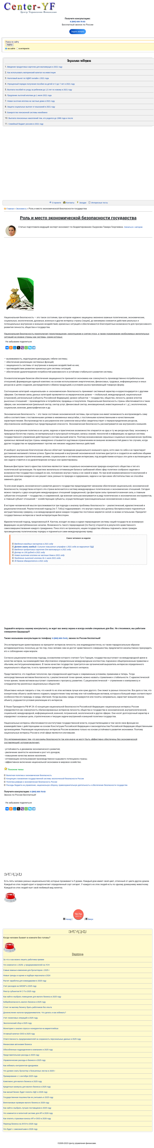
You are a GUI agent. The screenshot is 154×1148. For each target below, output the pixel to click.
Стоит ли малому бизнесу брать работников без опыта (27, 1007)
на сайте (11, 48)
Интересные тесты (99, 203)
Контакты (70, 203)
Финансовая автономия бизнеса (17, 1044)
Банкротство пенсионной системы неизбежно (27, 112)
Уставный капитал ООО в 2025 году (19, 1034)
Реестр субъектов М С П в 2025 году (19, 991)
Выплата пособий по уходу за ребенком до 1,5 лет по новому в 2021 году (39, 90)
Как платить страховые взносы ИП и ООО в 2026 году (27, 1118)
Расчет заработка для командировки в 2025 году (24, 981)
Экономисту (21, 209)
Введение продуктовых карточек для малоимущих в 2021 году (34, 67)
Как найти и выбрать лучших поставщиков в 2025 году (27, 1108)
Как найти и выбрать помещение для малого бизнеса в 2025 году (32, 997)
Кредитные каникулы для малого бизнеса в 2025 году (27, 1087)
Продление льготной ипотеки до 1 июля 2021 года (29, 95)
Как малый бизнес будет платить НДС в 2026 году (25, 1092)
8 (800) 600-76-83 (77, 22)
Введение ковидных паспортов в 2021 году (33, 544)
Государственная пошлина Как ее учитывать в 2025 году (28, 1097)
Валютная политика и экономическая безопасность (29, 775)
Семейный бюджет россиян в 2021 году (25, 124)
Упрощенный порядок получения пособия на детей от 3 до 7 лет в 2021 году (41, 84)
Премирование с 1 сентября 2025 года (20, 1076)
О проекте (56, 203)
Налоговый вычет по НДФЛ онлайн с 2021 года (28, 78)
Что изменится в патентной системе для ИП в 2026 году (28, 1113)
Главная (10, 209)
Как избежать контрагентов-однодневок (20, 1065)
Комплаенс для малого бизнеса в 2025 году (22, 1081)
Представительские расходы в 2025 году (21, 1055)
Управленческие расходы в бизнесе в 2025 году (24, 1060)
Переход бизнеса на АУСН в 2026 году (20, 1124)
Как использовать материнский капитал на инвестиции (31, 72)
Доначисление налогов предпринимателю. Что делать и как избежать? (34, 1012)
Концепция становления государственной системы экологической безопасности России (45, 779)
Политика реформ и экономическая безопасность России (31, 782)
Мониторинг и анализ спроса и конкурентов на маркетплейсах (30, 1028)
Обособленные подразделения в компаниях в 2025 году (28, 1050)
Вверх (90, 919)
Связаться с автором (133, 227)
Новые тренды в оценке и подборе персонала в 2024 (26, 975)
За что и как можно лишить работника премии (23, 959)
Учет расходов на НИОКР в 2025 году (19, 986)
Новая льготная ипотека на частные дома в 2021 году (31, 101)
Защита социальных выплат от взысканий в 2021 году (31, 107)
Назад (68, 919)
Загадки (82, 203)
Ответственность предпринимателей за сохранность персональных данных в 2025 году (42, 1039)
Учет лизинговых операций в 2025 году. (20, 1018)
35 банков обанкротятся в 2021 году (31, 561)
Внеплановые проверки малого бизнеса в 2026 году (26, 1103)
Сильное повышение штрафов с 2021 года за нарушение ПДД (54, 547)
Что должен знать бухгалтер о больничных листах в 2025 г (29, 1071)
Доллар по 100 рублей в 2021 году (29, 552)
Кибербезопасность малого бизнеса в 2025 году (24, 1002)
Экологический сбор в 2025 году (17, 1023)
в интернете (24, 48)
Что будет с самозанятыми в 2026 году (20, 1129)
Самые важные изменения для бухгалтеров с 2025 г (26, 970)
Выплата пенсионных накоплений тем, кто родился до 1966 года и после (40, 118)
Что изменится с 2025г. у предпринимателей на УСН (26, 965)
